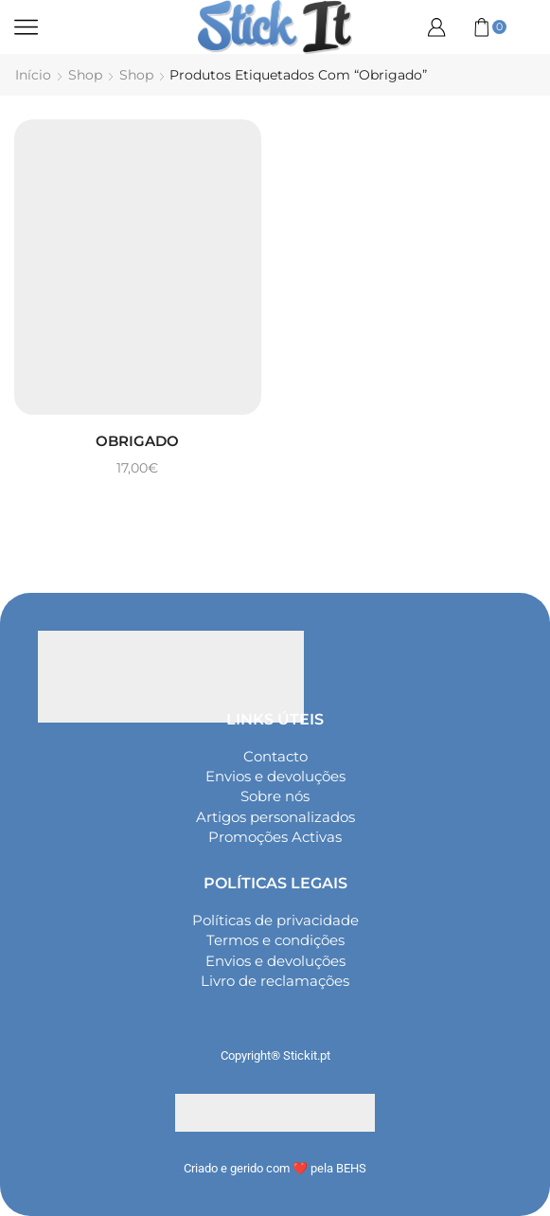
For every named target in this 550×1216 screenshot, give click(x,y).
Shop (85, 74)
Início (33, 74)
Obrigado (137, 441)
